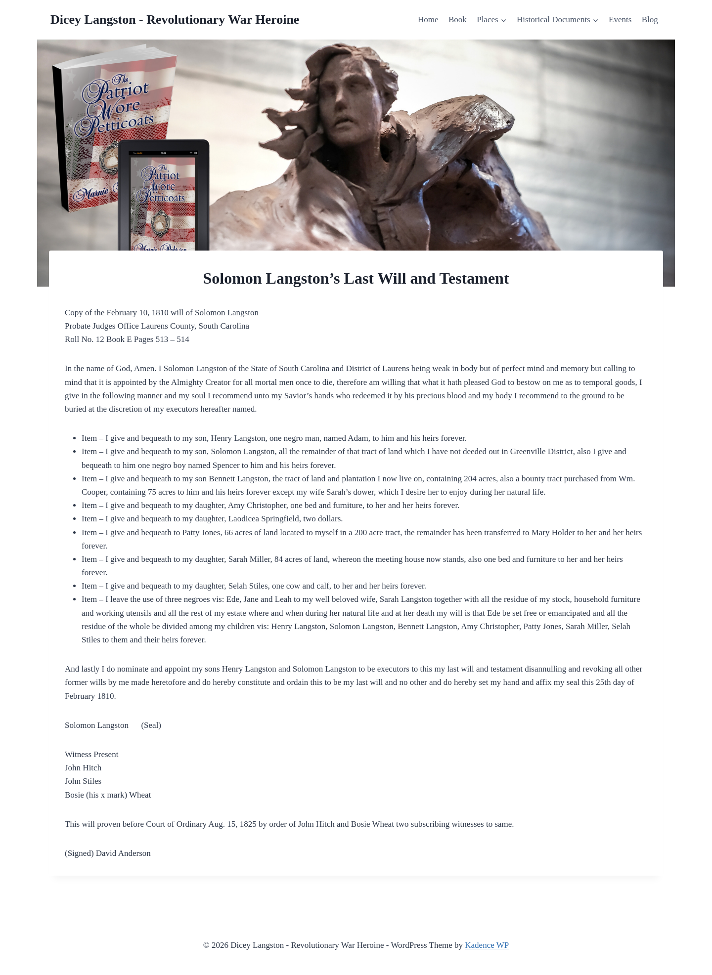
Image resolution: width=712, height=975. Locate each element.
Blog (650, 19)
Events (620, 19)
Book (457, 19)
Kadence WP (487, 945)
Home (428, 19)
